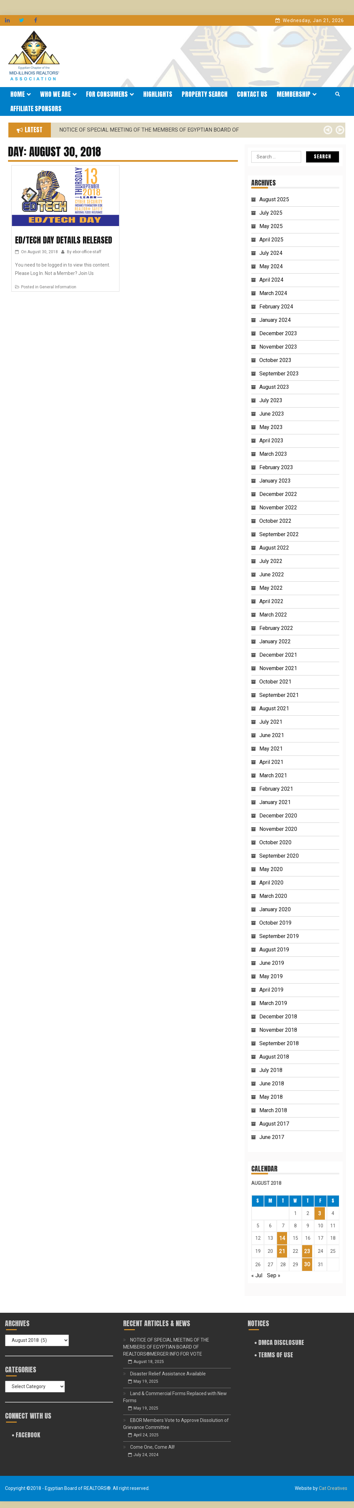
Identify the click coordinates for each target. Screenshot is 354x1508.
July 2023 (270, 400)
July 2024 (270, 253)
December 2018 (278, 1016)
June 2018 (271, 1083)
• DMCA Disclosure (279, 1342)
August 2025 (274, 199)
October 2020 (275, 842)
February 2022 (276, 628)
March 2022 (273, 615)
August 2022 (274, 548)
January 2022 (275, 641)
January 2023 (275, 481)
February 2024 (276, 306)
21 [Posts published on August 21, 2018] (282, 1251)
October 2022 (275, 521)
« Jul (256, 1275)
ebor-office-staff (87, 251)
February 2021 (276, 789)
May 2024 (271, 266)
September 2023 (279, 373)
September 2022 (279, 534)
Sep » (273, 1275)
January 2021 (275, 802)
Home (20, 94)
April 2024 (271, 280)
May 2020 (271, 869)
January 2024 (275, 320)
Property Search (205, 94)
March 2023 (273, 454)
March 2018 (273, 1110)
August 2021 (274, 708)
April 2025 (271, 239)
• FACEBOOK (26, 1434)
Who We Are (58, 94)
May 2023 (271, 427)
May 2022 (271, 588)
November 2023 (278, 347)
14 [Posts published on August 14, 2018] (282, 1238)
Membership (297, 94)
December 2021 (278, 655)
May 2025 (271, 226)
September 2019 (279, 936)
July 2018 (270, 1070)
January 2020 (275, 909)
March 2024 (273, 293)
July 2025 (270, 213)
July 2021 (270, 722)
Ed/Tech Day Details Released (63, 240)
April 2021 (271, 762)
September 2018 (279, 1043)
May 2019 (271, 976)
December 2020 (278, 815)
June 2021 (271, 735)
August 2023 (274, 387)
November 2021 (278, 668)
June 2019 (271, 963)
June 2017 (271, 1137)
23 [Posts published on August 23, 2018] (307, 1251)
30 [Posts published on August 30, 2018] (307, 1264)
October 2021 (275, 681)
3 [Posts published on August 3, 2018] (319, 1213)
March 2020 (273, 896)
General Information (57, 287)
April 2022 (271, 601)
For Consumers (110, 94)
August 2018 (274, 1057)
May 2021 (271, 748)
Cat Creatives (333, 1488)
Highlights (157, 94)
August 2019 (274, 949)
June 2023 (271, 414)
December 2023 (278, 333)
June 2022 (271, 574)
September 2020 (279, 856)
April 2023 (271, 440)
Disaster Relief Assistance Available (168, 1373)
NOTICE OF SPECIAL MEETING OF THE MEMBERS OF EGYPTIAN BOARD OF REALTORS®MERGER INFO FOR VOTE (166, 1347)
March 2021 (273, 775)
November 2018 (278, 1030)
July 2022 (270, 561)
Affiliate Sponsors (36, 108)
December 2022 (278, 494)
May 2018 (271, 1097)
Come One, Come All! (152, 1447)
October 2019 (275, 923)
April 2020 (271, 882)
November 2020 (278, 829)
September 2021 (279, 695)
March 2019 (273, 1003)
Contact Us (252, 94)
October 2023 (275, 360)
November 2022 (278, 507)
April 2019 (271, 990)
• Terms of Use (273, 1354)
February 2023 (276, 467)
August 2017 (274, 1124)
